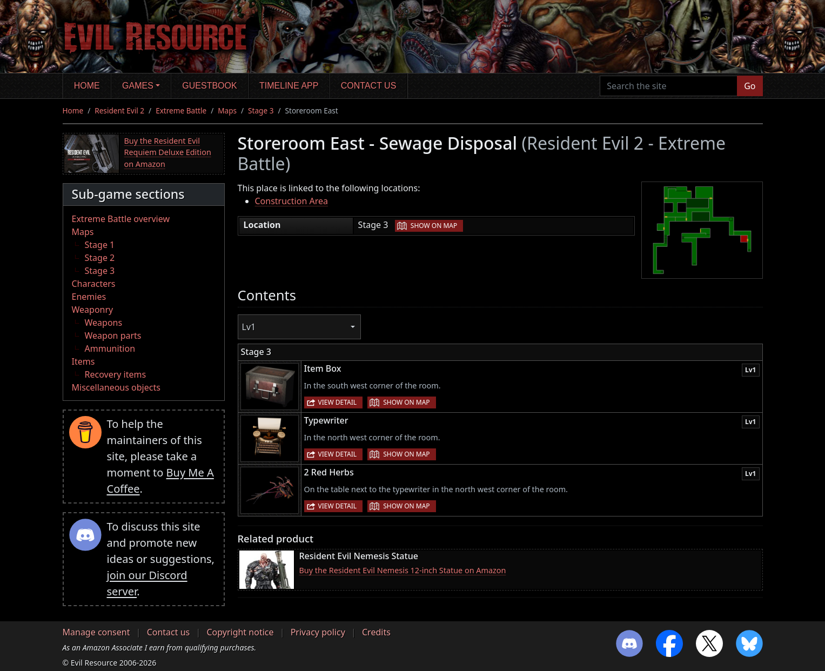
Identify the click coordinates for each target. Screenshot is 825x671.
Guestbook (209, 85)
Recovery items (115, 374)
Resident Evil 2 (119, 110)
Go (749, 86)
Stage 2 (100, 258)
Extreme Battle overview (121, 219)
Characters (94, 284)
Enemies (89, 297)
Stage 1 (100, 245)
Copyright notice (239, 632)
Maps (227, 110)
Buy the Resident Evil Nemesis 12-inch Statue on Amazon (402, 570)
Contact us (369, 85)
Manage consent (96, 632)
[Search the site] (668, 86)
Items (83, 361)
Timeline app (288, 85)
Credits (376, 632)
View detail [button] (337, 402)
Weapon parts (113, 335)
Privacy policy (318, 632)
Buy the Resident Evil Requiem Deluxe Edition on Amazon (167, 152)
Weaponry (92, 310)
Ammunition (110, 348)
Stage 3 (260, 110)
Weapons (104, 322)
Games (137, 85)
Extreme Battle (181, 110)
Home (87, 85)
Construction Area (291, 201)
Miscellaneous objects (116, 387)
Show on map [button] (434, 225)
